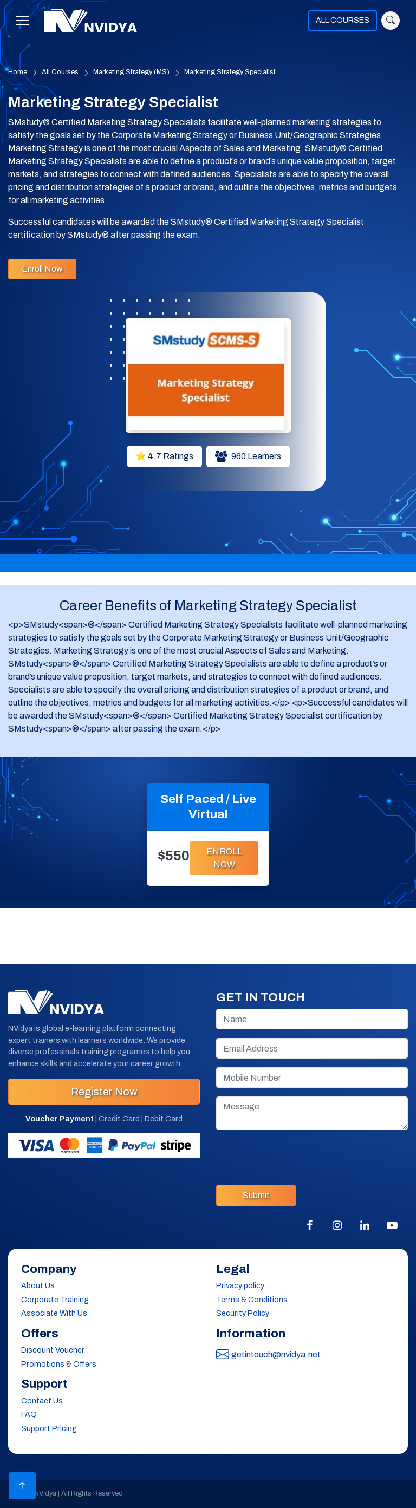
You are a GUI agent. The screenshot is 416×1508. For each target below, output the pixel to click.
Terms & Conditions (252, 1299)
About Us (38, 1285)
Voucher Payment (59, 1118)
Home (17, 72)
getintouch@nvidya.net (268, 1355)
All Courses (60, 72)
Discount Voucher (52, 1350)
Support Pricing (49, 1428)
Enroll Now (42, 268)
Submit (256, 1195)
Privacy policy (240, 1285)
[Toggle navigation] (26, 20)
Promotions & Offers (58, 1364)
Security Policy (242, 1313)
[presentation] (298, 1155)
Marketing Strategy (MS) (131, 72)
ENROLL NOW (224, 858)
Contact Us (42, 1400)
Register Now (104, 1092)
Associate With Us (54, 1313)
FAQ (29, 1414)
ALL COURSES (342, 20)
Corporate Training (55, 1299)
